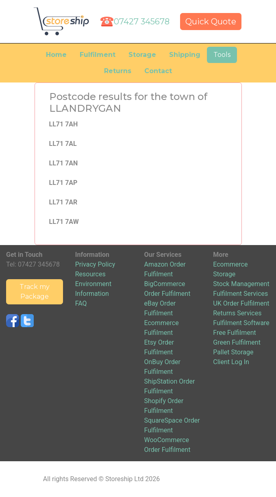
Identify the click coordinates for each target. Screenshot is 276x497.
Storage (142, 55)
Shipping (184, 55)
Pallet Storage (233, 352)
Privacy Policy (95, 264)
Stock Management (241, 284)
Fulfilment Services (240, 293)
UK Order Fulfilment (241, 303)
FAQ (81, 303)
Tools (221, 55)
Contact (158, 71)
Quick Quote (210, 21)
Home (56, 55)
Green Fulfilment (237, 342)
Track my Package (35, 291)
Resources (90, 274)
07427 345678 (142, 21)
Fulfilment (97, 55)
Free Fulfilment (234, 332)
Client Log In (231, 362)
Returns (117, 71)
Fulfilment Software (241, 323)
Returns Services (237, 313)
